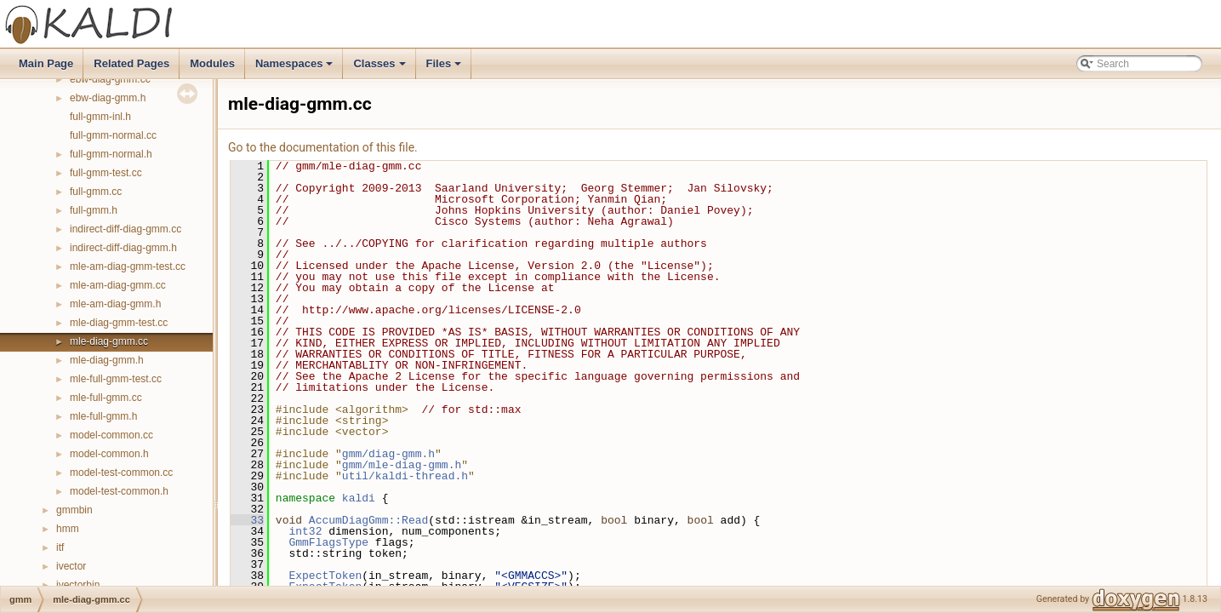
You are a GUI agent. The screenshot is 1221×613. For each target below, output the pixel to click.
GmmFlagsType (328, 542)
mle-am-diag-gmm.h (115, 304)
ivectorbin (78, 585)
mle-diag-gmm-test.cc (119, 323)
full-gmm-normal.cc (113, 135)
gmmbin (74, 510)
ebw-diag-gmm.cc (110, 79)
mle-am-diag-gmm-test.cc (127, 266)
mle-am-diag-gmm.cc (118, 285)
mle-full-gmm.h (103, 416)
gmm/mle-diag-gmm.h (401, 465)
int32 (305, 531)
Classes (380, 68)
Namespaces (295, 68)
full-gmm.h (93, 210)
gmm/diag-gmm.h (388, 453)
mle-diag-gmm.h (107, 360)
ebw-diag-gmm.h (107, 98)
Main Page (46, 63)
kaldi (358, 498)
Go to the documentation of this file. (323, 147)
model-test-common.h (119, 491)
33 (247, 520)
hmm (67, 529)
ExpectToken (325, 575)
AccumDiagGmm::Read (368, 520)
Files (445, 68)
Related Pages (131, 63)
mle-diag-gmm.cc (109, 341)
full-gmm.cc (96, 192)
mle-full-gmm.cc (106, 398)
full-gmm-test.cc (106, 173)
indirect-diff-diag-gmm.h (123, 248)
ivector (71, 566)
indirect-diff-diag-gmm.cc (125, 229)
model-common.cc (111, 435)
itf (60, 547)
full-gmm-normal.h (111, 154)
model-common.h (109, 454)
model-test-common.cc (121, 472)
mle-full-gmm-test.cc (116, 379)
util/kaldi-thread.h (405, 476)
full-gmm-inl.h (100, 117)
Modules (212, 63)
